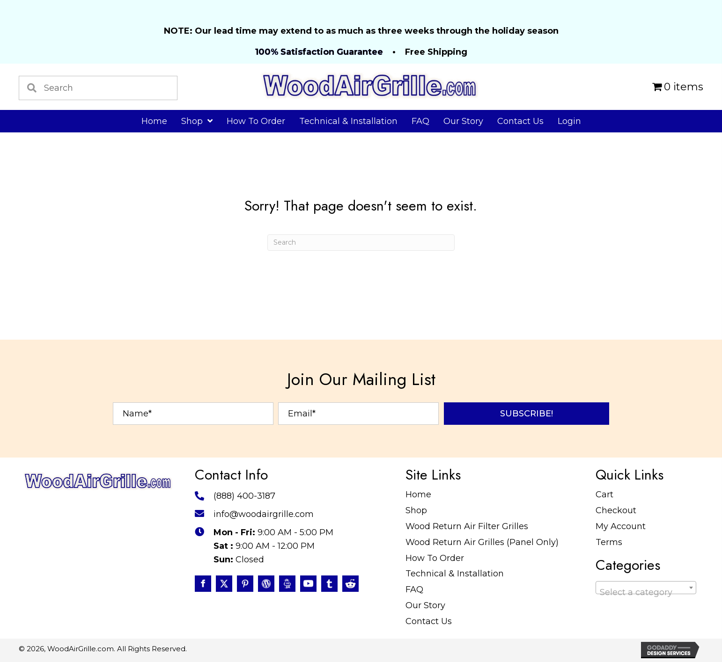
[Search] (361, 242)
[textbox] (646, 592)
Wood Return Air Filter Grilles (466, 526)
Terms (609, 542)
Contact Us (428, 621)
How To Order (434, 558)
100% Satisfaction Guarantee (319, 52)
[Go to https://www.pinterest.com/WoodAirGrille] (245, 583)
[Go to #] (266, 583)
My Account (621, 526)
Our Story (425, 605)
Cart (604, 494)
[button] (526, 413)
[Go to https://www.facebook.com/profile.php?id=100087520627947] (203, 583)
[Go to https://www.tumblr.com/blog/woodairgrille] (329, 583)
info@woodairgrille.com (264, 514)
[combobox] (646, 587)
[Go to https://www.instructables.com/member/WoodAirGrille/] (287, 583)
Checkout (616, 510)
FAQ (414, 589)
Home (418, 494)
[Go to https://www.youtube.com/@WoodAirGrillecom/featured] (308, 583)
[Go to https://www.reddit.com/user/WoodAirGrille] (350, 583)
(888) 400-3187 (244, 496)
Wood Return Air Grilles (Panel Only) (482, 542)
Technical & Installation (454, 573)
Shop (416, 510)
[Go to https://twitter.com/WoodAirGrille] (224, 583)
